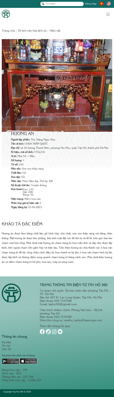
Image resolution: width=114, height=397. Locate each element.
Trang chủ (8, 31)
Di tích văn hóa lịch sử (32, 31)
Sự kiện (6, 342)
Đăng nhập (90, 4)
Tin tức (6, 346)
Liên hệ (6, 349)
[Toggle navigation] (108, 14)
